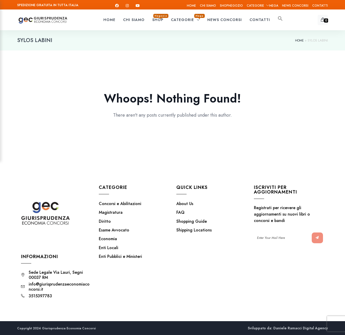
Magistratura (111, 212)
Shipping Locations (194, 230)
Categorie (262, 5)
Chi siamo (208, 5)
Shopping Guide (191, 221)
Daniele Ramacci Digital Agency (300, 328)
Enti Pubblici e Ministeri (120, 256)
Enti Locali (108, 248)
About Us (184, 204)
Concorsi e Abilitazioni (120, 204)
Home (191, 5)
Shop (231, 5)
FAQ (180, 212)
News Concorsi (295, 5)
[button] (280, 19)
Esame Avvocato (114, 230)
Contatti (320, 5)
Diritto (105, 221)
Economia (108, 239)
